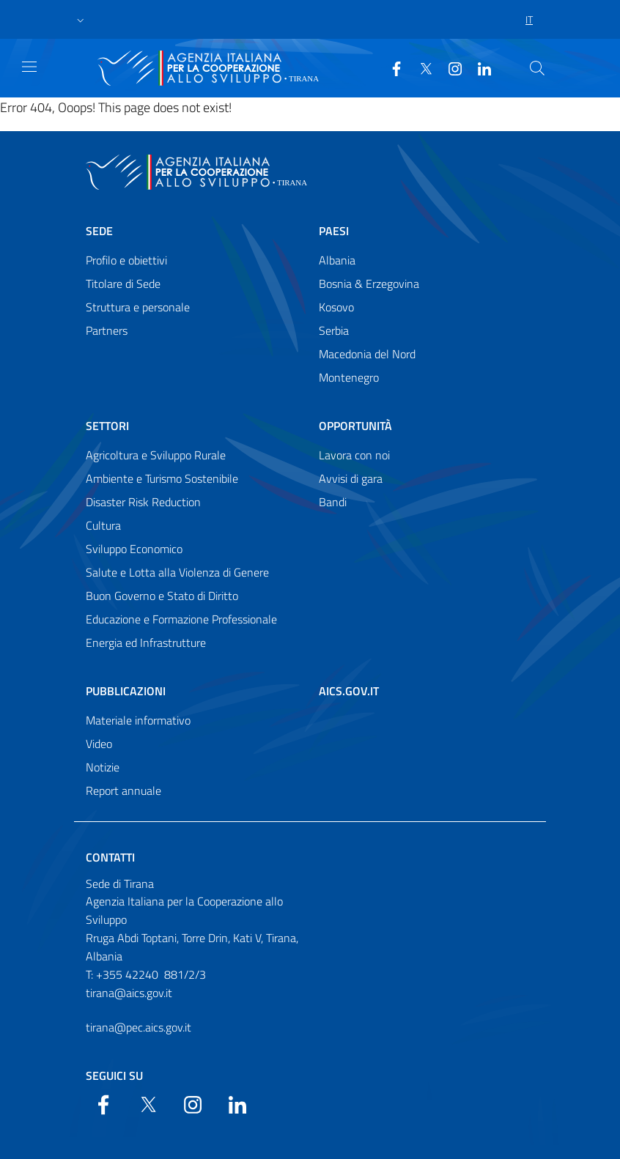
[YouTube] (449, 67)
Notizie (102, 767)
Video (99, 743)
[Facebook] (390, 67)
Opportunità (355, 425)
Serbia (334, 330)
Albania (337, 260)
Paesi (334, 231)
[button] (80, 19)
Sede (99, 231)
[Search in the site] (537, 68)
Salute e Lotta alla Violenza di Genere (177, 572)
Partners (107, 330)
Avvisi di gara (351, 478)
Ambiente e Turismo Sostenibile (162, 478)
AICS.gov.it (349, 691)
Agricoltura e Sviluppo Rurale (156, 455)
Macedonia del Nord (367, 354)
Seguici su (114, 1075)
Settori (107, 425)
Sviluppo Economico (134, 549)
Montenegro (349, 377)
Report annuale (123, 790)
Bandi (333, 502)
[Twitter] (420, 67)
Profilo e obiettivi (126, 260)
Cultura (103, 525)
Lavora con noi (354, 455)
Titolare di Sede (123, 283)
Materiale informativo (138, 720)
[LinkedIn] (478, 67)
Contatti (110, 857)
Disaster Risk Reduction (143, 502)
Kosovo (336, 307)
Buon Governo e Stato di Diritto (162, 595)
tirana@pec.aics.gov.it (138, 1027)
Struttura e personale (138, 307)
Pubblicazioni (126, 691)
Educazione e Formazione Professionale (181, 619)
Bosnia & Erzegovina (369, 283)
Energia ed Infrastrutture (146, 642)
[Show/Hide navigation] (29, 66)
